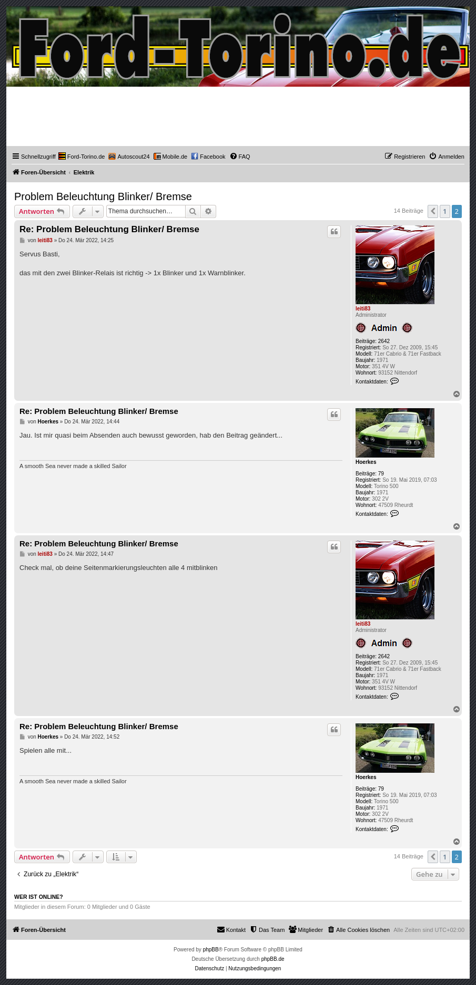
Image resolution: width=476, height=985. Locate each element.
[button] (433, 211)
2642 (384, 341)
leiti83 (363, 309)
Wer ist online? (38, 897)
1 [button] (445, 211)
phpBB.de (273, 959)
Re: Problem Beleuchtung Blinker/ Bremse (109, 229)
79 (381, 473)
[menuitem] (81, 156)
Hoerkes (366, 462)
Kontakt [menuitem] (231, 929)
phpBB (211, 949)
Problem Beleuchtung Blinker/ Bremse (103, 196)
